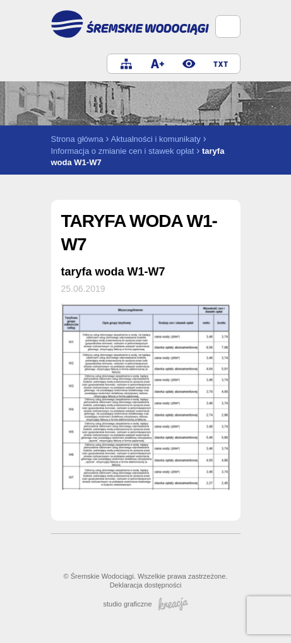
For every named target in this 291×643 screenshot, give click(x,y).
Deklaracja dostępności (146, 585)
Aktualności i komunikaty (155, 139)
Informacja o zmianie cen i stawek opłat (122, 151)
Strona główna (77, 139)
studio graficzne (145, 604)
